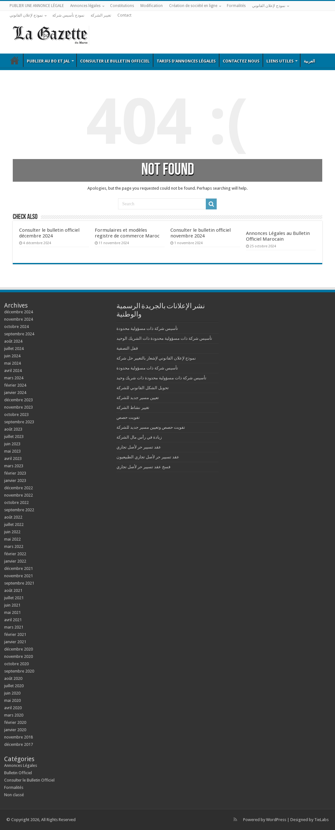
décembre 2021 (18, 568)
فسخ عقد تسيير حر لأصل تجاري (143, 466)
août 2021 (13, 590)
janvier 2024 (15, 392)
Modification (151, 6)
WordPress (276, 819)
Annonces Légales (20, 765)
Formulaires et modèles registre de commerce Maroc (127, 233)
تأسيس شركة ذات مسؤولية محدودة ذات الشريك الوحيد (164, 338)
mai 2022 (12, 539)
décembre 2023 (18, 399)
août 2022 (13, 517)
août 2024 (13, 341)
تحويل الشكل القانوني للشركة (142, 387)
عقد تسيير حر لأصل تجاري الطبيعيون (147, 457)
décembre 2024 (18, 311)
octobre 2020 (16, 663)
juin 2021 (12, 605)
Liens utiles (280, 61)
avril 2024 (13, 370)
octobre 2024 (16, 326)
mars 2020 (13, 715)
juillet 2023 (14, 436)
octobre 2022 (16, 502)
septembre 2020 (19, 671)
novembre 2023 (18, 407)
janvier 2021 (15, 641)
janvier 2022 (15, 561)
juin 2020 (12, 693)
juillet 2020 (14, 685)
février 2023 (15, 473)
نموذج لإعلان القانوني (268, 6)
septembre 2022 (19, 509)
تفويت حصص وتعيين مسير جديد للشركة (150, 427)
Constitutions (122, 6)
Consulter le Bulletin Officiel (115, 61)
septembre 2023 (19, 421)
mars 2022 (13, 546)
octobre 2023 (16, 414)
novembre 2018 (18, 737)
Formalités (236, 6)
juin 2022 (12, 531)
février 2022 (15, 553)
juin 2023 (12, 443)
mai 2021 (12, 612)
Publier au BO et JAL (48, 61)
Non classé (14, 794)
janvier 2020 (15, 729)
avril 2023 (13, 458)
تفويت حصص (128, 417)
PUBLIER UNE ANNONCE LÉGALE (37, 6)
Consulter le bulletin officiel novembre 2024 (200, 233)
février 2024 (15, 385)
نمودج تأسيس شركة (68, 15)
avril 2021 (13, 619)
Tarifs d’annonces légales (186, 61)
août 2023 (13, 429)
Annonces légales (85, 6)
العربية (309, 61)
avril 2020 (13, 707)
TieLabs (321, 819)
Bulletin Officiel (14, 60)
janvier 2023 (15, 480)
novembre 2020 (18, 656)
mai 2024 (12, 363)
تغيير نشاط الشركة (132, 407)
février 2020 (15, 722)
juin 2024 (12, 355)
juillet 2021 (14, 597)
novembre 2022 (18, 495)
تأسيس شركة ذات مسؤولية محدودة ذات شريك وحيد (161, 377)
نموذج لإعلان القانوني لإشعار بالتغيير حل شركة (156, 358)
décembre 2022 (18, 487)
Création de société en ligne (193, 6)
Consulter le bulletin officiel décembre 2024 (49, 233)
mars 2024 (13, 377)
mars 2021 (13, 627)
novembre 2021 (18, 575)
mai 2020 (12, 700)
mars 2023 (13, 465)
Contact (124, 15)
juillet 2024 (14, 348)
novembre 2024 (18, 319)
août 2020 (13, 678)
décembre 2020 (18, 649)
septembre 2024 (19, 333)
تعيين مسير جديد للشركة (137, 397)
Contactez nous (241, 61)
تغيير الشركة (101, 15)
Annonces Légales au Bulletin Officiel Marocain (278, 236)
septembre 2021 (19, 583)
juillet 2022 (14, 524)
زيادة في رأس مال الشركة (139, 437)
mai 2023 (12, 451)
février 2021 (15, 634)
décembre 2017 (18, 744)
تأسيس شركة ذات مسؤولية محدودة (147, 328)
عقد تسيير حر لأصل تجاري (138, 447)
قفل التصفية (127, 348)
